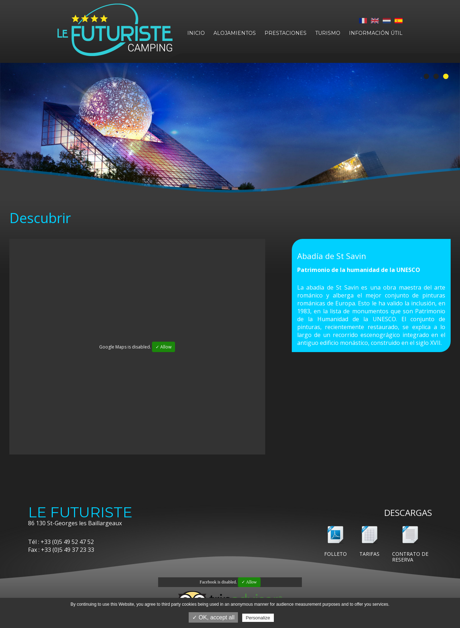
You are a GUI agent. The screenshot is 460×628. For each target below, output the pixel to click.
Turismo (327, 33)
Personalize (258, 617)
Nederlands (387, 20)
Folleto (335, 553)
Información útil (375, 33)
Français (363, 20)
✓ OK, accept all (213, 617)
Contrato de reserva (410, 556)
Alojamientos (234, 33)
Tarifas (369, 553)
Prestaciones (285, 33)
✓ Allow (163, 347)
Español (398, 20)
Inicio (196, 33)
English (375, 20)
